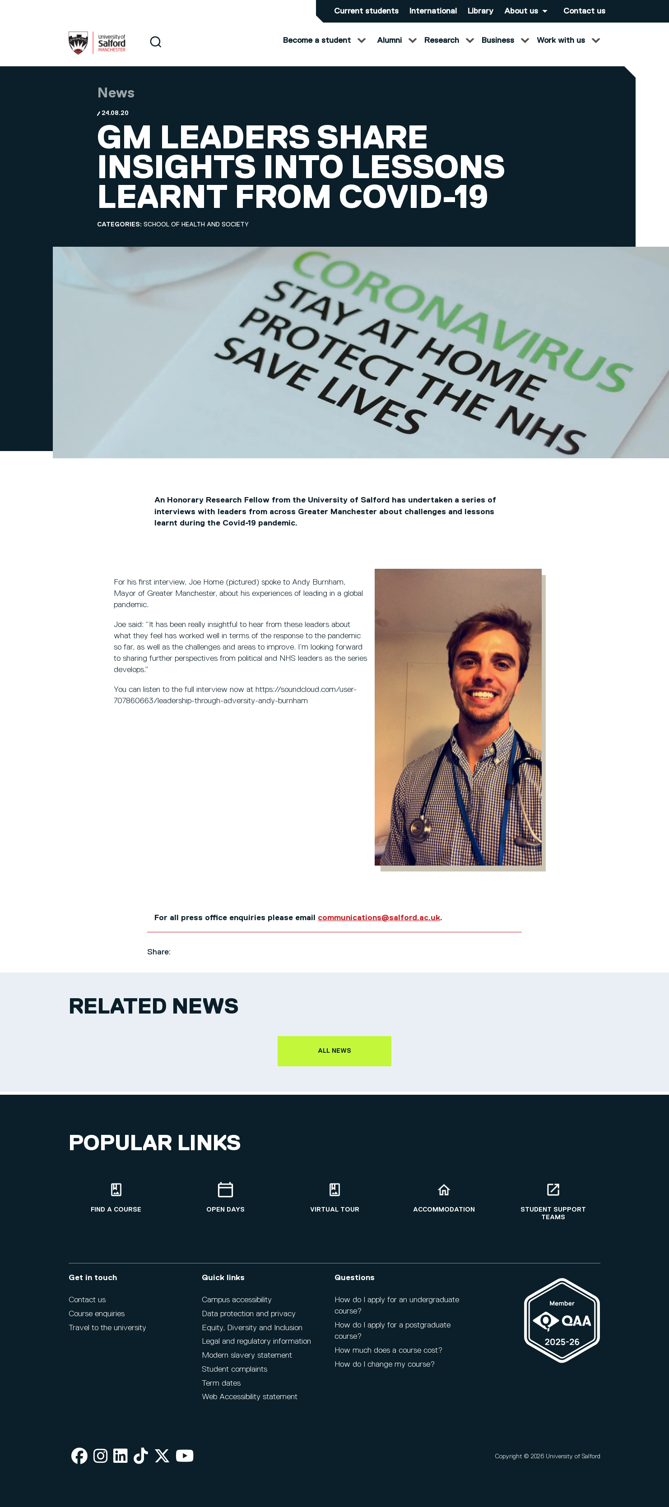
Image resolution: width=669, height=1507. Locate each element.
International (433, 11)
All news (334, 1060)
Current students (366, 11)
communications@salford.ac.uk (379, 927)
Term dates (221, 1389)
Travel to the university (107, 1334)
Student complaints (234, 1375)
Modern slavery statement (247, 1362)
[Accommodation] (443, 1204)
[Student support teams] (553, 1207)
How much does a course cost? (388, 1356)
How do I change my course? (384, 1370)
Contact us (584, 11)
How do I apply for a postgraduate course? (392, 1336)
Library (480, 11)
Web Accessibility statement (249, 1403)
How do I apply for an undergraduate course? (396, 1312)
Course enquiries (97, 1320)
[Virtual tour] (334, 1204)
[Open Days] (225, 1204)
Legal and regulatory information (256, 1348)
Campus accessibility (237, 1306)
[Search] (155, 50)
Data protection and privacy (249, 1320)
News (116, 102)
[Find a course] (116, 1204)
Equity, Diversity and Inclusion (252, 1334)
